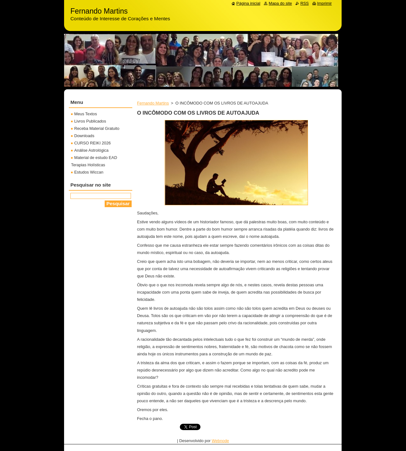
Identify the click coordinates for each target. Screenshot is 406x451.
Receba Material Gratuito (96, 128)
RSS (304, 3)
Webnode (220, 440)
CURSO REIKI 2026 (92, 143)
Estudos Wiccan (88, 172)
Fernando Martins (153, 103)
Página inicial (248, 3)
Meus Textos (85, 113)
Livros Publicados (90, 121)
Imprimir (324, 3)
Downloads (84, 135)
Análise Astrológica (91, 150)
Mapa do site (280, 3)
